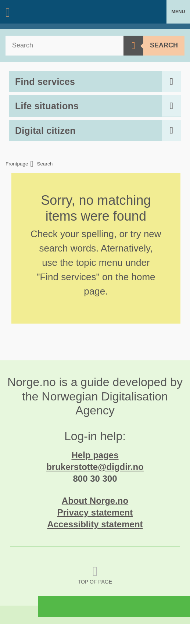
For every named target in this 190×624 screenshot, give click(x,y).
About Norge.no (95, 501)
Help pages (94, 455)
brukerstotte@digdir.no (95, 467)
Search (164, 45)
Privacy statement (95, 512)
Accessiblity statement (95, 524)
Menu (178, 11)
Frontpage (17, 164)
